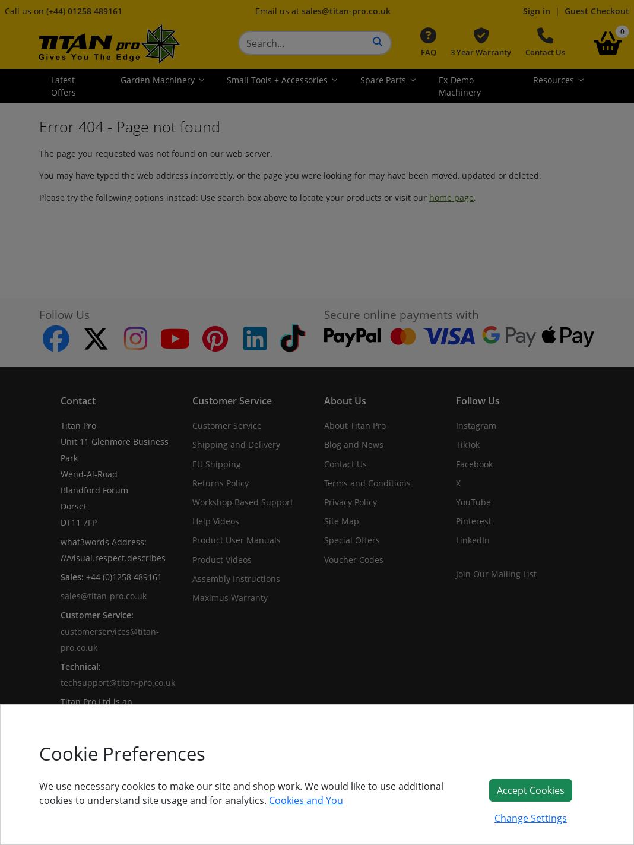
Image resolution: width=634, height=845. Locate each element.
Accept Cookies (531, 790)
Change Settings (530, 818)
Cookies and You (306, 800)
